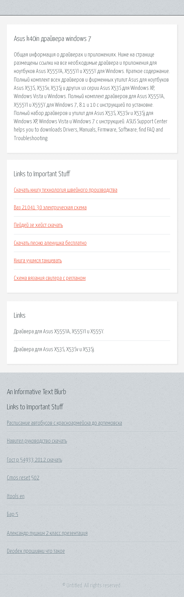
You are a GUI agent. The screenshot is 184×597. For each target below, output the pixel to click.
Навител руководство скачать (37, 441)
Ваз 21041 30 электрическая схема (50, 207)
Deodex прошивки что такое (36, 551)
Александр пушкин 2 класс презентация (47, 533)
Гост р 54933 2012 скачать (34, 460)
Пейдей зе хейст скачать (38, 225)
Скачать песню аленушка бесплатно (50, 243)
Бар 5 (12, 514)
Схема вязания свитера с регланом (50, 278)
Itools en (16, 496)
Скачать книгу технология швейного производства (65, 190)
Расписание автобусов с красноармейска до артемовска (64, 423)
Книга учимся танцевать (38, 260)
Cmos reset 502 (23, 478)
